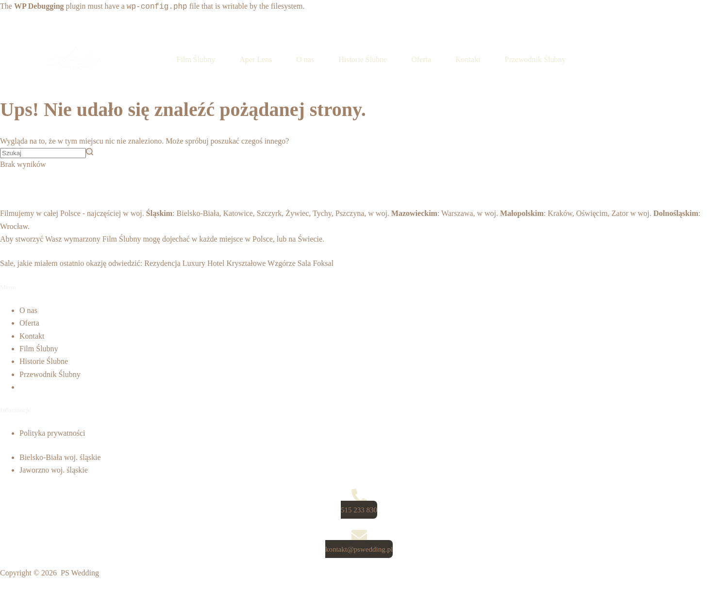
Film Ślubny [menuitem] (196, 59)
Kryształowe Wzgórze (261, 263)
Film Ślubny (121, 239)
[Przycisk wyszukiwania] (89, 151)
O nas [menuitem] (305, 59)
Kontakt (32, 336)
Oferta (29, 323)
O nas (28, 310)
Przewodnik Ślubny (50, 374)
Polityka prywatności (52, 433)
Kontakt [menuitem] (468, 59)
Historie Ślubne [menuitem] (362, 59)
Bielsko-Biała (198, 213)
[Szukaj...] (43, 153)
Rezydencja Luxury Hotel (184, 263)
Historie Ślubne (43, 361)
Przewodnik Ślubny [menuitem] (535, 59)
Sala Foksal (316, 263)
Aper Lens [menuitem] (255, 59)
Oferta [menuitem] (421, 59)
